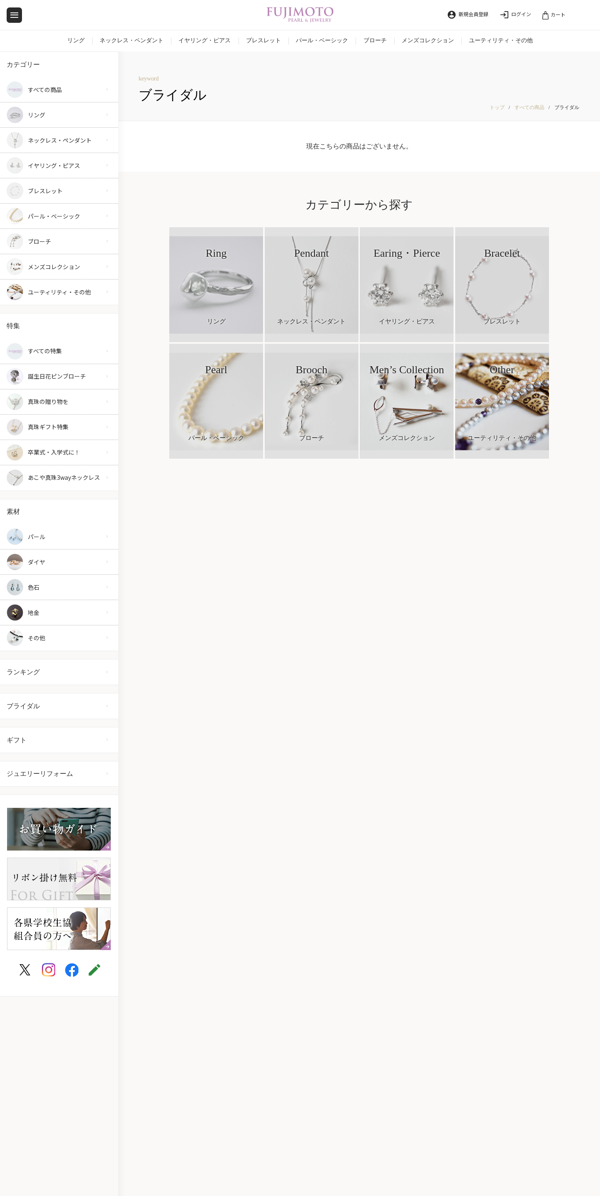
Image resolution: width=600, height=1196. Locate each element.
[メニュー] (14, 15)
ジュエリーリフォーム (40, 773)
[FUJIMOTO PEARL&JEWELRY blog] (94, 970)
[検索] (584, 13)
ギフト (17, 740)
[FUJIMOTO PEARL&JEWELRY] (300, 15)
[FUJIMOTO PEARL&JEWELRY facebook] (71, 970)
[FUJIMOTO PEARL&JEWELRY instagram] (48, 970)
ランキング (23, 672)
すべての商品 (529, 107)
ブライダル (23, 706)
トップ (497, 107)
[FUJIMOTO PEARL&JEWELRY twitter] (25, 969)
